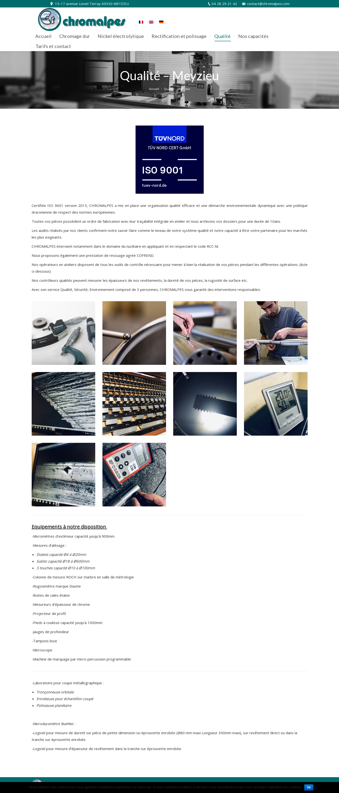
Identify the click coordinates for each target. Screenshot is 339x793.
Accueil (154, 89)
